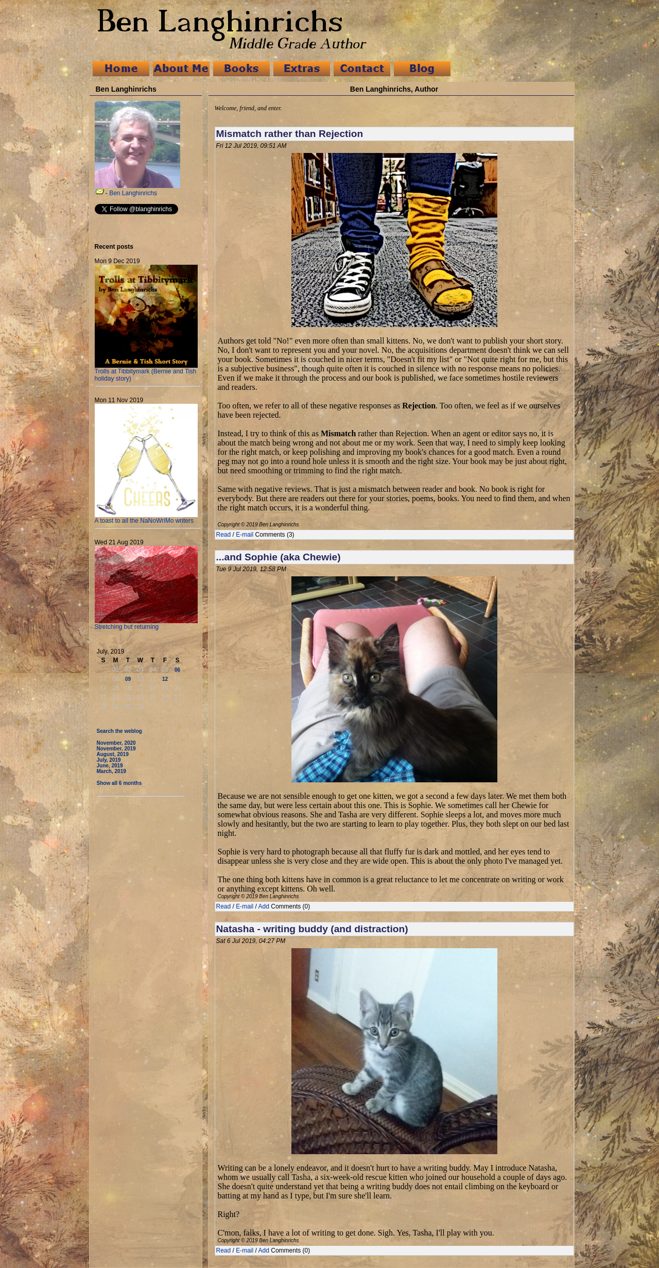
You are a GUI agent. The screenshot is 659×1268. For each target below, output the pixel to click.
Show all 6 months (119, 783)
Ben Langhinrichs (133, 193)
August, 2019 (113, 754)
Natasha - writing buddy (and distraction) (312, 928)
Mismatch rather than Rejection (289, 133)
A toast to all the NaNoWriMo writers (146, 517)
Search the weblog (119, 731)
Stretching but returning (146, 624)
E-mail (244, 534)
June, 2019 (110, 765)
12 (165, 679)
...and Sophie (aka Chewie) (278, 557)
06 (177, 670)
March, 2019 (111, 771)
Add (263, 906)
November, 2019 (116, 748)
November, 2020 (116, 743)
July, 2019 (109, 760)
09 (128, 679)
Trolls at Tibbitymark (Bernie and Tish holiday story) (146, 372)
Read (223, 534)
